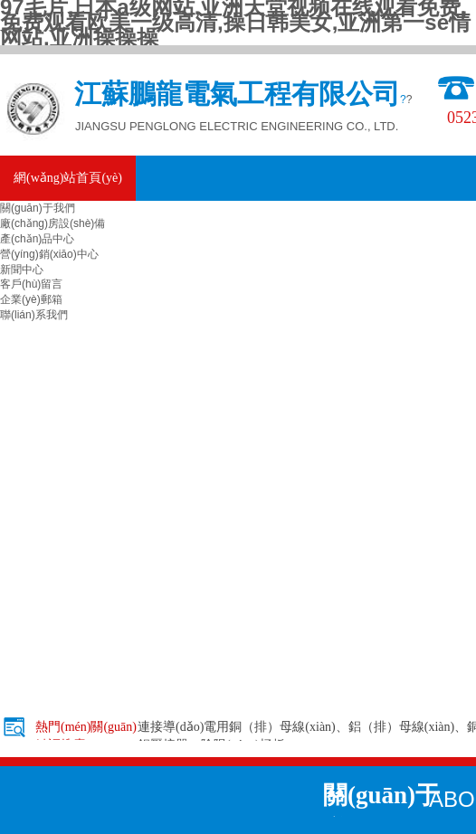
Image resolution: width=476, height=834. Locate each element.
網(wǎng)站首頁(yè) (68, 178)
